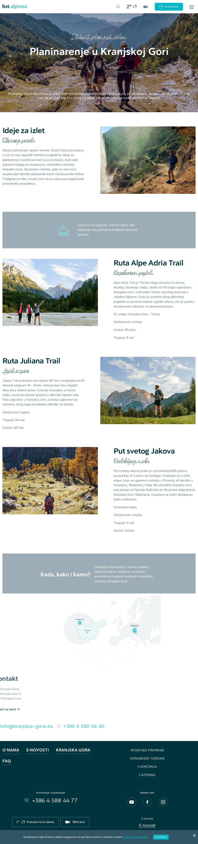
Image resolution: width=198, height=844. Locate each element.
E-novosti (37, 749)
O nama (10, 749)
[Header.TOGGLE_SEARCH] (117, 6)
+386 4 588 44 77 (54, 800)
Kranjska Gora (73, 749)
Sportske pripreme (147, 750)
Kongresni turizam (147, 758)
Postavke (161, 836)
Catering (147, 775)
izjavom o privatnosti (135, 836)
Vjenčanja (147, 766)
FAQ (6, 760)
